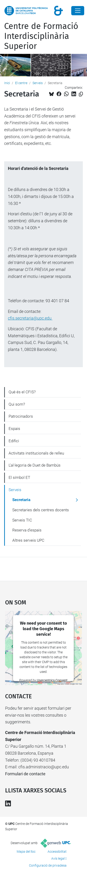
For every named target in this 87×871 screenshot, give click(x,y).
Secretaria (21, 499)
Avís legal (58, 858)
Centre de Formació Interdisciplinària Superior (41, 36)
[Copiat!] (81, 94)
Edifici (14, 441)
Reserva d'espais (27, 530)
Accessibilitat (57, 851)
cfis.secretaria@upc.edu (30, 318)
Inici (7, 83)
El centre (21, 83)
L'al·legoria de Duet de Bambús (35, 465)
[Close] (77, 10)
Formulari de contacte (25, 773)
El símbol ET (19, 477)
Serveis (37, 83)
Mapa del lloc (26, 851)
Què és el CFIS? (22, 392)
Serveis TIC (22, 520)
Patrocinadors (21, 416)
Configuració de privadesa (48, 865)
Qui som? (17, 404)
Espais (14, 428)
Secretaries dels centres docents (40, 510)
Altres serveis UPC (28, 540)
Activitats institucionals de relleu (36, 453)
